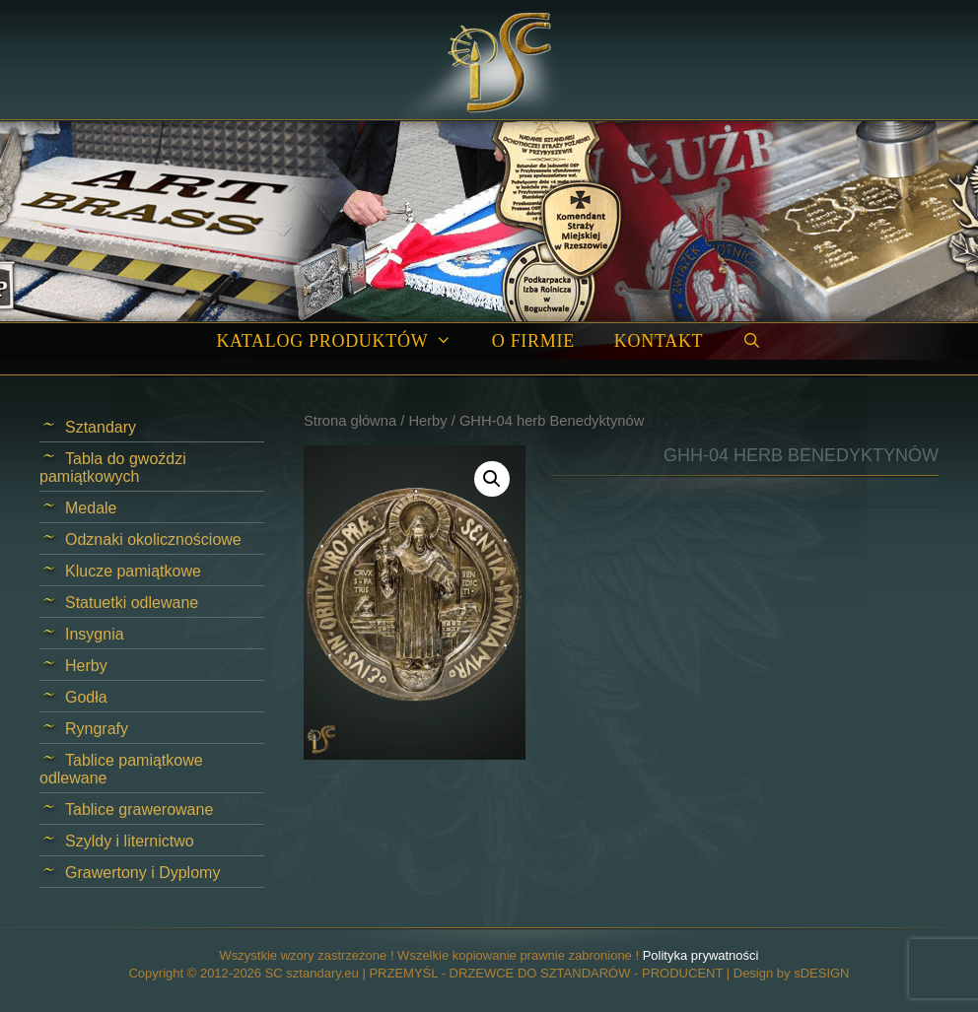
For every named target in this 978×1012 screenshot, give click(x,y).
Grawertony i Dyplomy (142, 872)
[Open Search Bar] (752, 341)
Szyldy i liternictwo (129, 841)
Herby (427, 421)
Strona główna (350, 421)
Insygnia (94, 634)
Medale (90, 508)
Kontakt (658, 341)
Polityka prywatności (701, 955)
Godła (86, 697)
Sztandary (100, 427)
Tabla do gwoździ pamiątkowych (112, 467)
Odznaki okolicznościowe (153, 539)
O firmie (533, 341)
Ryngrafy (96, 728)
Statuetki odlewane (131, 602)
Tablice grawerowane (139, 809)
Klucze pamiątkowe (133, 571)
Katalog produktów (343, 341)
